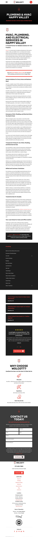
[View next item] (20, 347)
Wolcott (7, 50)
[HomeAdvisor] (19, 531)
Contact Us (19, 472)
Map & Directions (19, 499)
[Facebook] (14, 531)
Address (7, 435)
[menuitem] (19, 251)
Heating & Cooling (19, 482)
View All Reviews (19, 351)
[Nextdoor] (23, 531)
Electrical (19, 484)
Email (20, 432)
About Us (19, 478)
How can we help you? (9, 442)
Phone (7, 432)
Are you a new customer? (10, 439)
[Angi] (16, 531)
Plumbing (19, 480)
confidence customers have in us (25, 209)
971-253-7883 (19, 466)
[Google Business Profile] (21, 531)
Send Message (19, 457)
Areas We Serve (19, 486)
